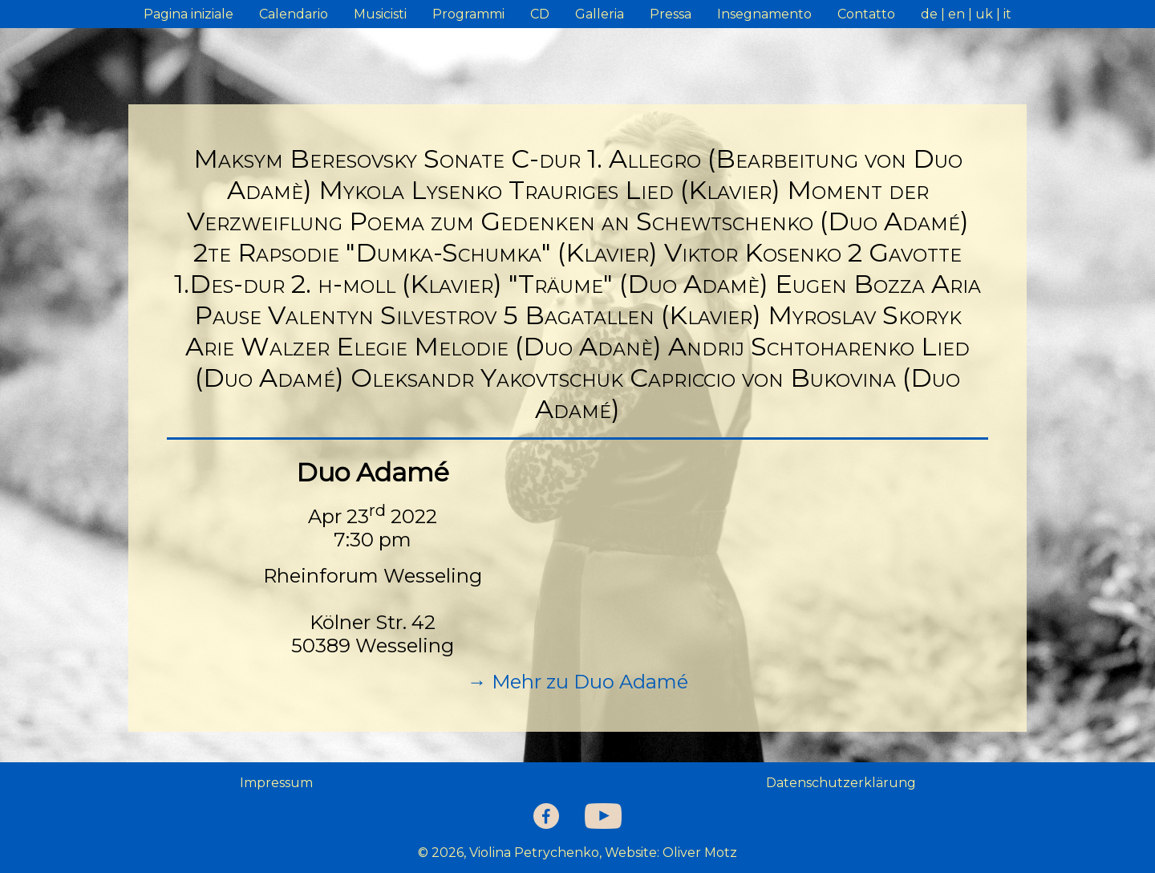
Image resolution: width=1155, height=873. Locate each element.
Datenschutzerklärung (841, 782)
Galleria (599, 14)
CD (539, 14)
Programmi (468, 14)
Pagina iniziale (188, 14)
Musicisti (380, 14)
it (1007, 14)
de (929, 14)
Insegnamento (764, 14)
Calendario (293, 14)
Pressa (670, 14)
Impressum (276, 782)
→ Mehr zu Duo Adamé (578, 681)
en (956, 14)
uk (984, 14)
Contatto (866, 14)
